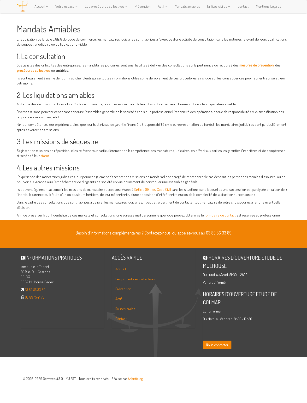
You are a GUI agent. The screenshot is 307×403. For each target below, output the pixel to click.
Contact (243, 6)
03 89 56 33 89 (34, 289)
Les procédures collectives (106, 6)
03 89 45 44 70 (34, 297)
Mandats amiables (187, 6)
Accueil (41, 6)
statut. (45, 155)
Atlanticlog (135, 378)
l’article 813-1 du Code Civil (152, 189)
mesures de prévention (256, 65)
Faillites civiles (218, 6)
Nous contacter (217, 345)
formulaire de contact (220, 215)
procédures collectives (33, 70)
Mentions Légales (268, 6)
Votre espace (66, 6)
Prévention (143, 6)
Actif (163, 6)
